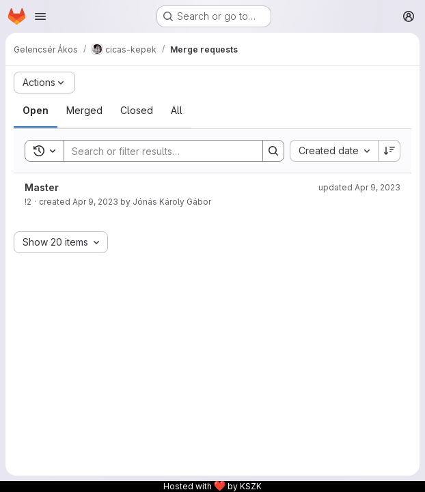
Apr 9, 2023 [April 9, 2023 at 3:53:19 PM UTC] (95, 202)
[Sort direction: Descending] (389, 151)
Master (42, 187)
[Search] (156, 151)
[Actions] (44, 82)
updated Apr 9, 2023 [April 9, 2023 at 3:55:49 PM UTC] (359, 187)
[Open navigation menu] (40, 16)
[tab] (35, 110)
